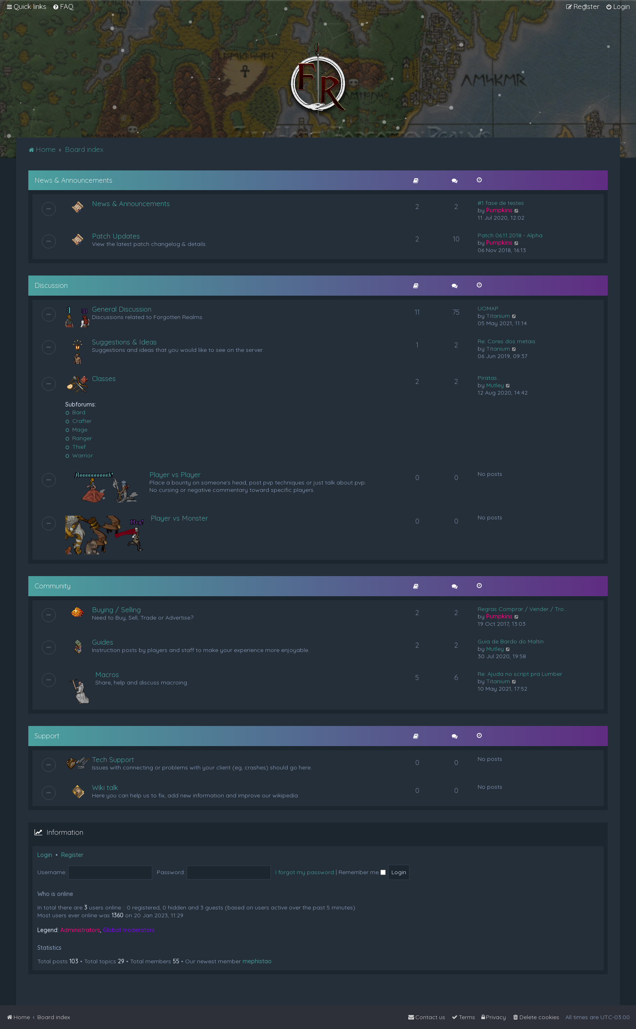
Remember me (362, 872)
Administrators (80, 930)
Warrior (79, 455)
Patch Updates (116, 236)
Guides (102, 642)
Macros (107, 674)
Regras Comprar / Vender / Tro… (522, 609)
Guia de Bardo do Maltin (511, 641)
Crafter (78, 421)
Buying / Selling (116, 609)
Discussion (51, 285)
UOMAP (488, 308)
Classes (104, 378)
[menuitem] (63, 6)
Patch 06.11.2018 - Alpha (510, 235)
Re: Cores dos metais (506, 341)
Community (52, 585)
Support (46, 735)
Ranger (78, 438)
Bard (75, 412)
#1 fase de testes (501, 203)
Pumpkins (499, 210)
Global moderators (129, 930)
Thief (75, 446)
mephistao (257, 961)
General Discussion (121, 309)
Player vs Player (175, 474)
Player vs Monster (179, 518)
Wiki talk (105, 787)
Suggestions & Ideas (124, 342)
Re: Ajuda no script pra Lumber (520, 674)
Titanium (498, 315)
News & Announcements (73, 180)
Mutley (495, 385)
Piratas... (489, 377)
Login (44, 855)
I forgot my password (304, 872)
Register (72, 855)
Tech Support (113, 759)
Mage (76, 429)
